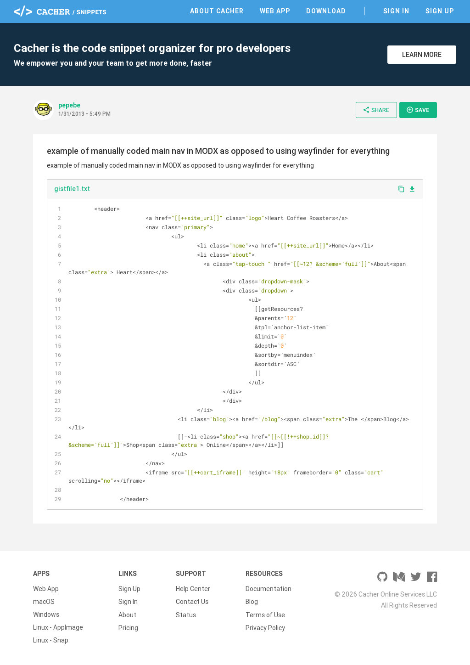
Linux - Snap (50, 640)
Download (326, 11)
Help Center (193, 589)
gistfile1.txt (72, 189)
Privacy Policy (265, 627)
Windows (46, 614)
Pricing (128, 627)
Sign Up (439, 11)
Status (186, 614)
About (127, 614)
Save (417, 109)
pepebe (69, 105)
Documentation (268, 589)
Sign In (396, 11)
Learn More (422, 55)
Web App (275, 11)
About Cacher (217, 11)
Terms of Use (265, 614)
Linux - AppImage (58, 627)
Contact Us (192, 601)
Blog (252, 601)
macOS (44, 601)
